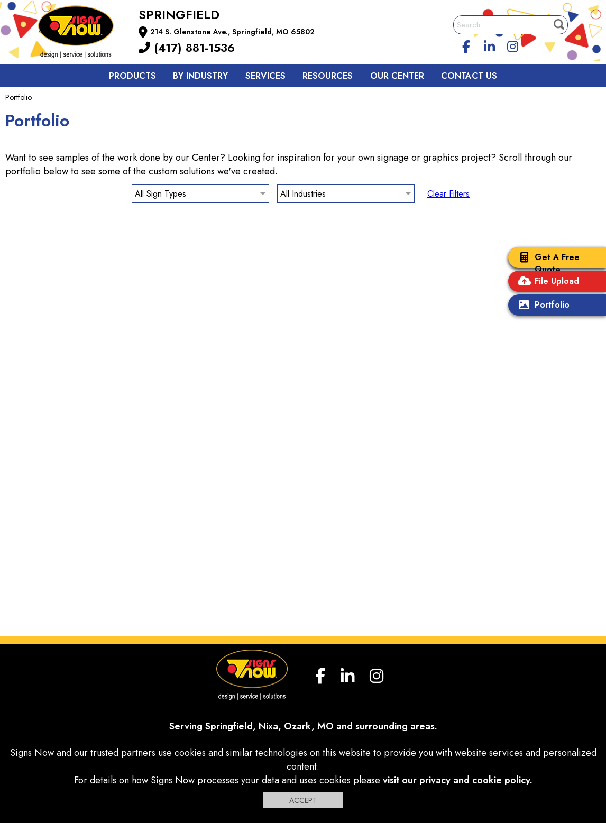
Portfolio (541, 306)
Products (132, 76)
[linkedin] (489, 45)
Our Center (397, 76)
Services (265, 76)
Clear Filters (448, 194)
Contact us (469, 76)
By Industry (200, 76)
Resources (327, 76)
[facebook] (466, 45)
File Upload (546, 282)
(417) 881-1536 (187, 47)
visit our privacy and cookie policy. (457, 780)
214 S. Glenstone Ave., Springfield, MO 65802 (232, 31)
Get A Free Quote (546, 263)
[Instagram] (512, 45)
